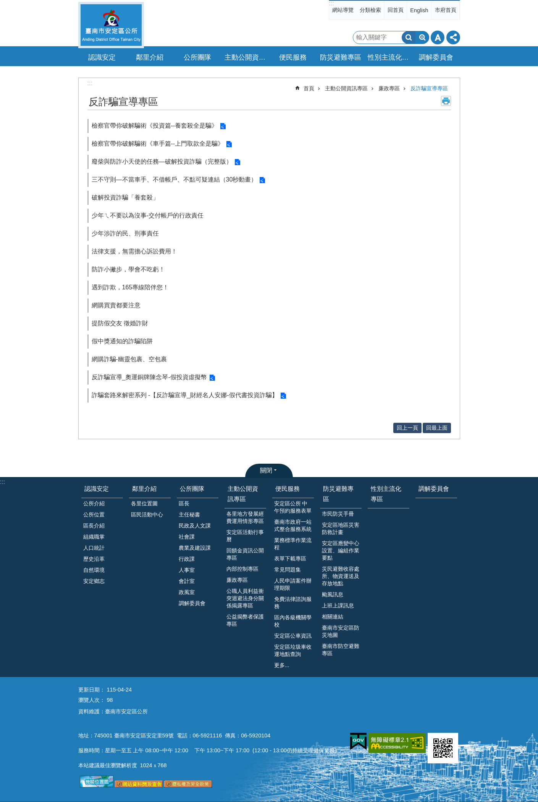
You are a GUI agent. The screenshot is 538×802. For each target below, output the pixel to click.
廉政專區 (389, 88)
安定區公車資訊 (293, 636)
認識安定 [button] (102, 57)
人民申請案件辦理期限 (293, 584)
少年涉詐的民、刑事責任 (125, 233)
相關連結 (332, 617)
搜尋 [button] (408, 37)
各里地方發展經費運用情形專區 (245, 517)
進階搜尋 (422, 37)
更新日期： (91, 690)
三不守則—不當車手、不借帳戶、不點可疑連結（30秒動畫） (174, 179)
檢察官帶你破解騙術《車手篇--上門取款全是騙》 (158, 143)
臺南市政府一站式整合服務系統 (293, 525)
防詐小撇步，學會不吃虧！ (128, 269)
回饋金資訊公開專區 (245, 554)
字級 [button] (437, 37)
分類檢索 (370, 10)
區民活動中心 (147, 514)
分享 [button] (453, 37)
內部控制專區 (242, 569)
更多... (281, 665)
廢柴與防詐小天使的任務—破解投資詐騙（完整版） (162, 161)
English (419, 10)
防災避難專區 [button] (340, 57)
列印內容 (446, 101)
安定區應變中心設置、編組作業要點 (340, 550)
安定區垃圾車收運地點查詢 (293, 650)
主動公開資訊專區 (346, 88)
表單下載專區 (290, 558)
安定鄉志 (94, 581)
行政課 (187, 559)
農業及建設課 (195, 548)
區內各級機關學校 (293, 621)
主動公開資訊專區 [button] (246, 57)
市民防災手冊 (338, 514)
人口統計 (94, 548)
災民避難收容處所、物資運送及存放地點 (340, 576)
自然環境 (94, 570)
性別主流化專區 (389, 57)
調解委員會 (436, 57)
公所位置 (94, 514)
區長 (184, 503)
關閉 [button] (266, 470)
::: (331, 3)
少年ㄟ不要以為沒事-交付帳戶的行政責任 (148, 215)
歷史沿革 (94, 559)
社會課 (187, 537)
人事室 (187, 570)
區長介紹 (94, 526)
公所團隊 (192, 488)
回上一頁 (407, 428)
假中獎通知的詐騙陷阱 (122, 341)
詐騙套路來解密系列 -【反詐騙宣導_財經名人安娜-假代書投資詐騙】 (185, 395)
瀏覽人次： (91, 700)
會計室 (187, 581)
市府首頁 (445, 10)
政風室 (187, 592)
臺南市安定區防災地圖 (340, 631)
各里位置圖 (144, 503)
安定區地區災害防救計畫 (340, 528)
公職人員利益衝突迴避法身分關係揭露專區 (245, 598)
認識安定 (96, 488)
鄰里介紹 (144, 488)
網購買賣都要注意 (116, 305)
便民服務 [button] (293, 57)
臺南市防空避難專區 (340, 649)
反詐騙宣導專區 (429, 88)
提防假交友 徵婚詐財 (120, 323)
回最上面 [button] (437, 428)
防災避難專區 (338, 493)
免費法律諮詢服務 (293, 602)
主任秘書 (189, 514)
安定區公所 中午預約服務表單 (293, 507)
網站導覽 (343, 10)
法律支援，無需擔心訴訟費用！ (134, 251)
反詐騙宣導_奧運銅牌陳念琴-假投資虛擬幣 (149, 377)
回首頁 (396, 10)
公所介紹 (94, 503)
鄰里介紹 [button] (149, 57)
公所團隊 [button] (197, 57)
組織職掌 (94, 537)
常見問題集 (287, 570)
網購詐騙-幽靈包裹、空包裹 (129, 359)
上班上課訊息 (338, 605)
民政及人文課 (195, 526)
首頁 (309, 88)
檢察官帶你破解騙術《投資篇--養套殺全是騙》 (155, 125)
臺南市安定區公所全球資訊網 (111, 25)
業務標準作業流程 (293, 543)
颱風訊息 (332, 594)
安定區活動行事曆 (245, 535)
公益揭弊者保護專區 (245, 620)
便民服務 (287, 488)
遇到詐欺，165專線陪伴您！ (130, 287)
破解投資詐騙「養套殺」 (125, 197)
